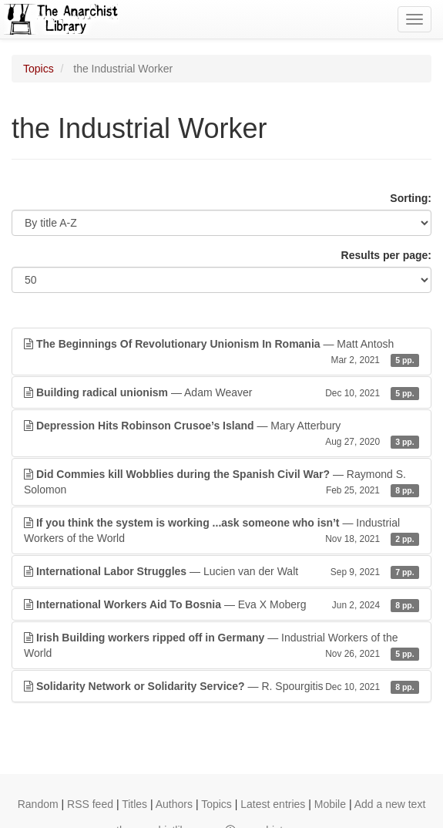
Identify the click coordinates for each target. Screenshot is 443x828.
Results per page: (386, 255)
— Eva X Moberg (221, 604)
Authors (174, 804)
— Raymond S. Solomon (221, 482)
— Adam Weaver (221, 392)
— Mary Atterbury (221, 434)
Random (38, 804)
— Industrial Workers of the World (221, 531)
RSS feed (90, 804)
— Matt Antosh (221, 352)
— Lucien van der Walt (221, 571)
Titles (134, 804)
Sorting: (410, 198)
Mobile (330, 804)
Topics (38, 68)
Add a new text (390, 804)
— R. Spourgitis (221, 686)
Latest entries (272, 804)
